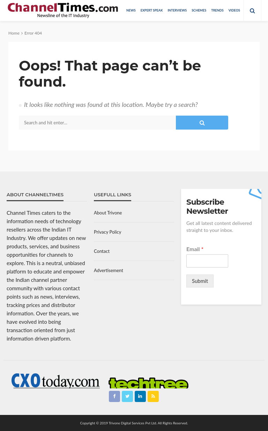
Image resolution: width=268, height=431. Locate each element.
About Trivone (108, 213)
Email (194, 249)
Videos (234, 10)
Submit (200, 281)
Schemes (199, 10)
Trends (217, 10)
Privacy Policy (107, 232)
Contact (102, 251)
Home (14, 33)
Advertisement (108, 270)
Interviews (177, 10)
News (131, 10)
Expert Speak (152, 10)
